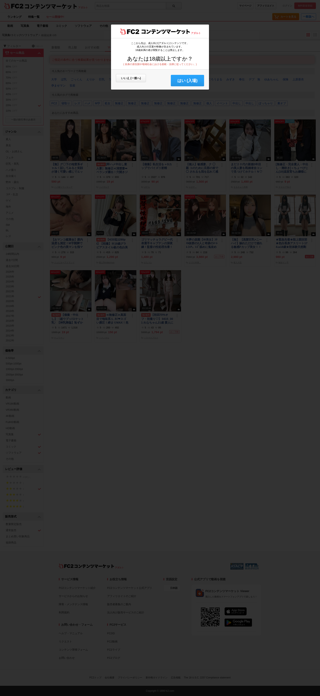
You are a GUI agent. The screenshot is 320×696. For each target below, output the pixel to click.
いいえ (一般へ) (131, 78)
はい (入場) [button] (187, 80)
